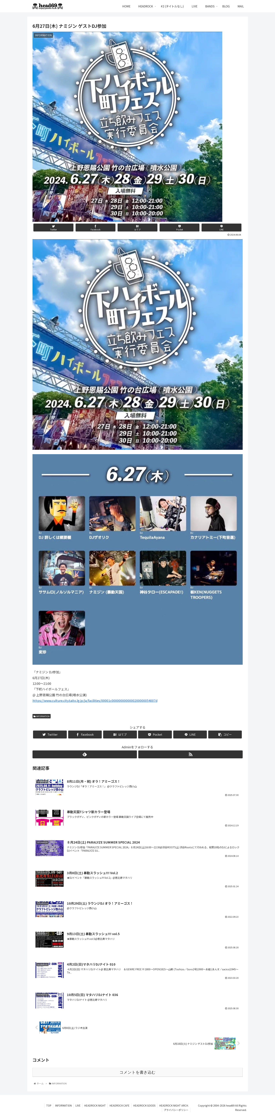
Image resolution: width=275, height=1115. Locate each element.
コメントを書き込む (137, 1072)
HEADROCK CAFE (119, 1105)
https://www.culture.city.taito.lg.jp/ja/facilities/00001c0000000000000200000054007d (95, 700)
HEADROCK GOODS (144, 1105)
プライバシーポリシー (176, 1110)
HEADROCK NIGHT (95, 1105)
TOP (48, 1105)
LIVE (77, 1105)
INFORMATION (42, 716)
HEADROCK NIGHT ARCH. (174, 1105)
